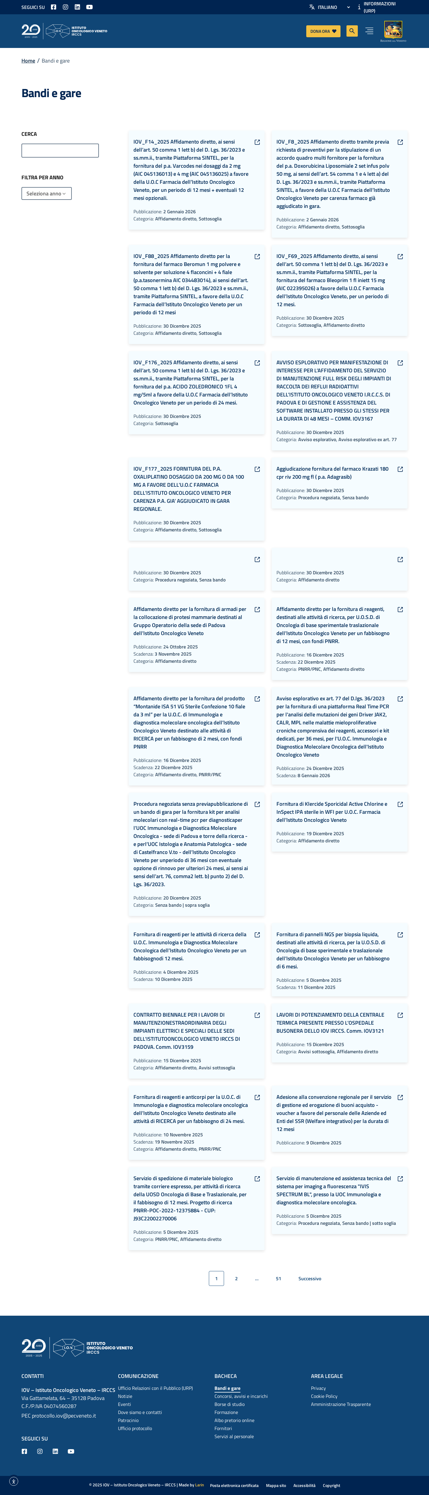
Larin (199, 1485)
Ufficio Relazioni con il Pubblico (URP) (155, 1388)
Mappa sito (276, 1485)
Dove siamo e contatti (140, 1412)
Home (28, 61)
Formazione (226, 1412)
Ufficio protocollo (135, 1428)
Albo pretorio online (234, 1420)
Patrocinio (128, 1420)
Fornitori (223, 1428)
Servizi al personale (234, 1436)
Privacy (318, 1388)
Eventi (124, 1404)
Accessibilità (304, 1485)
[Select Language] (334, 7)
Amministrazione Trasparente (341, 1404)
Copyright (331, 1485)
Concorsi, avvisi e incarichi (241, 1396)
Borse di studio (229, 1404)
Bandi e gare (227, 1388)
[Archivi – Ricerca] (60, 151)
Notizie (125, 1396)
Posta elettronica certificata (234, 1485)
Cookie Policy (324, 1396)
